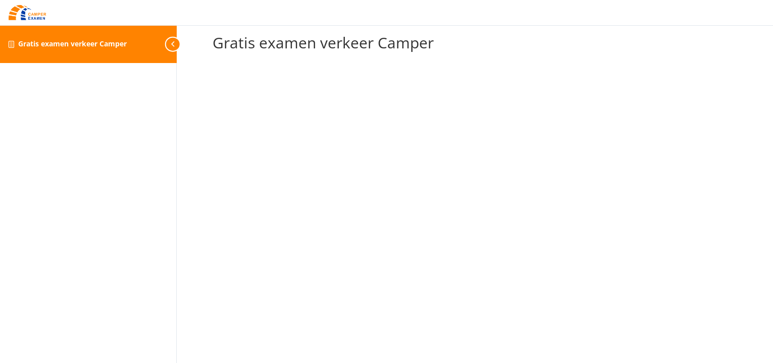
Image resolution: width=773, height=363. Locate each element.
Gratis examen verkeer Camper (72, 43)
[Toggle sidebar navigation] (174, 44)
